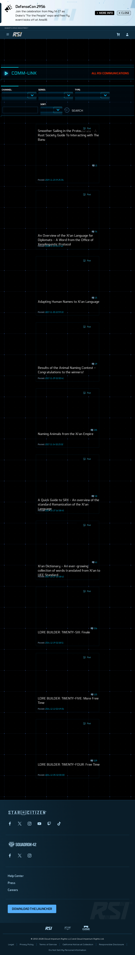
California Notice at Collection (78, 944)
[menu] (7, 34)
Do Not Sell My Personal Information (67, 950)
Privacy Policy (27, 944)
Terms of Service (48, 944)
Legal (11, 944)
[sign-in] (127, 34)
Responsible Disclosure (111, 944)
